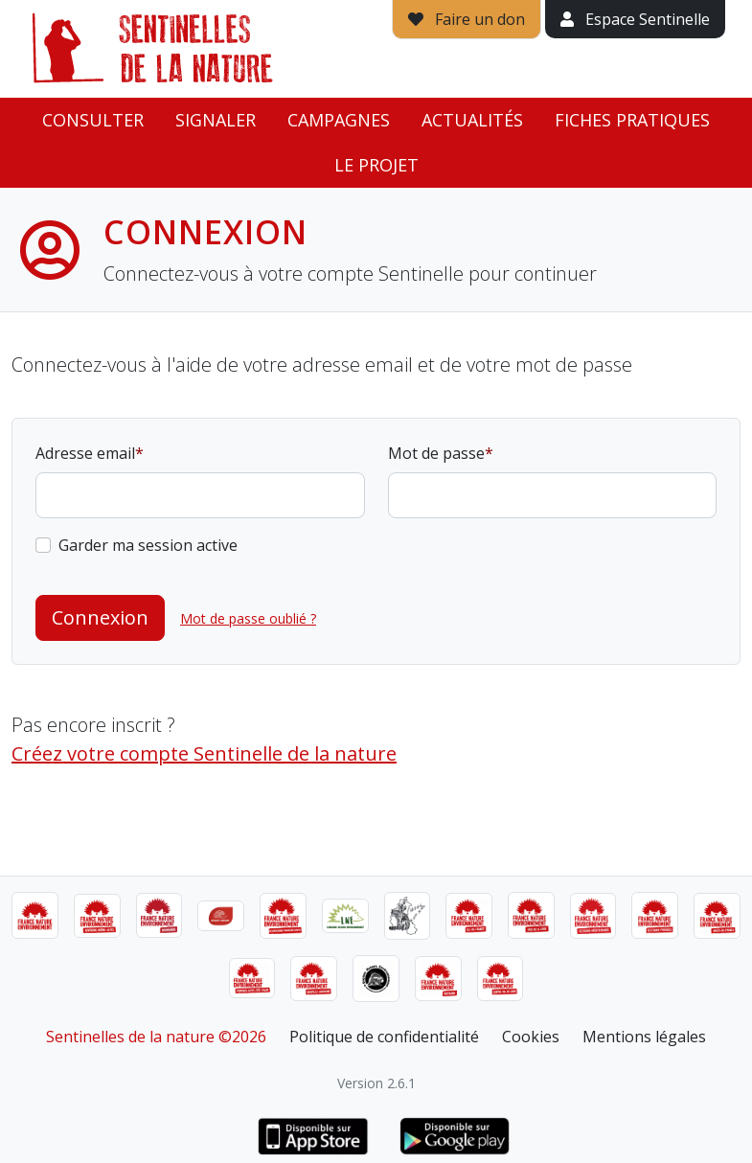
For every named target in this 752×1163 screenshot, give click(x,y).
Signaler (215, 119)
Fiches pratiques (632, 119)
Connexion (100, 617)
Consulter (93, 119)
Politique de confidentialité (384, 1036)
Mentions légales (644, 1036)
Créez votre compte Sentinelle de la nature (204, 753)
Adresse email (85, 453)
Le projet (376, 164)
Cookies (530, 1036)
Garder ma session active (148, 545)
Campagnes (338, 119)
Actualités (472, 119)
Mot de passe (436, 453)
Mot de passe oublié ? (248, 618)
